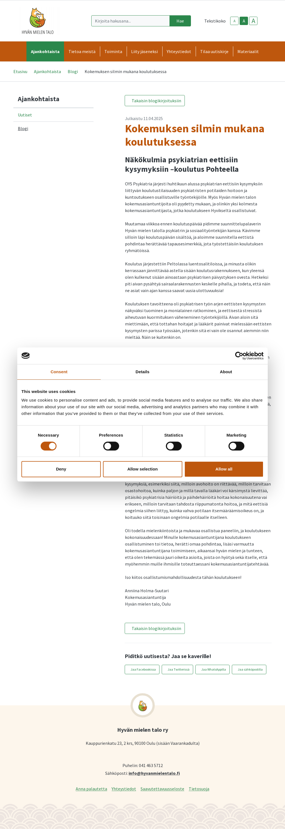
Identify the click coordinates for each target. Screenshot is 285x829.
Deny (61, 469)
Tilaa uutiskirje (214, 51)
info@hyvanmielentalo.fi (154, 773)
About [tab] (226, 371)
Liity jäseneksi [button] (144, 51)
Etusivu (20, 71)
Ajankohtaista (47, 71)
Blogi (73, 71)
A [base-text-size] (244, 21)
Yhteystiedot (124, 788)
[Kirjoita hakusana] (130, 20)
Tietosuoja (199, 788)
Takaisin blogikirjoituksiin (156, 100)
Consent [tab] (59, 371)
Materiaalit (248, 51)
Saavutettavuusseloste (162, 788)
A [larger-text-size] (253, 21)
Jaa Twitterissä (179, 669)
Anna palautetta (91, 788)
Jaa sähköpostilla (250, 669)
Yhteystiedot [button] (179, 51)
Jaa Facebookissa (143, 669)
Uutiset (25, 115)
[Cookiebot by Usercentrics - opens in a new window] (239, 356)
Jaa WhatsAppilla (213, 669)
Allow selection (142, 469)
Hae (180, 21)
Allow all (223, 469)
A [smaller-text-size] (234, 21)
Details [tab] (142, 371)
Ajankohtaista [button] (45, 51)
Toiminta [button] (113, 51)
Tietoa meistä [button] (81, 51)
